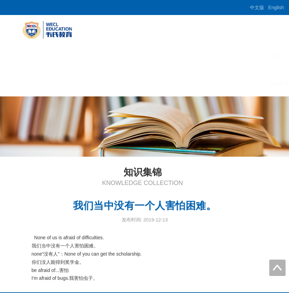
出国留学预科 (228, 56)
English (276, 7)
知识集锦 (135, 83)
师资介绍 (265, 56)
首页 (130, 56)
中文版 (257, 7)
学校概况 (158, 56)
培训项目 (190, 56)
